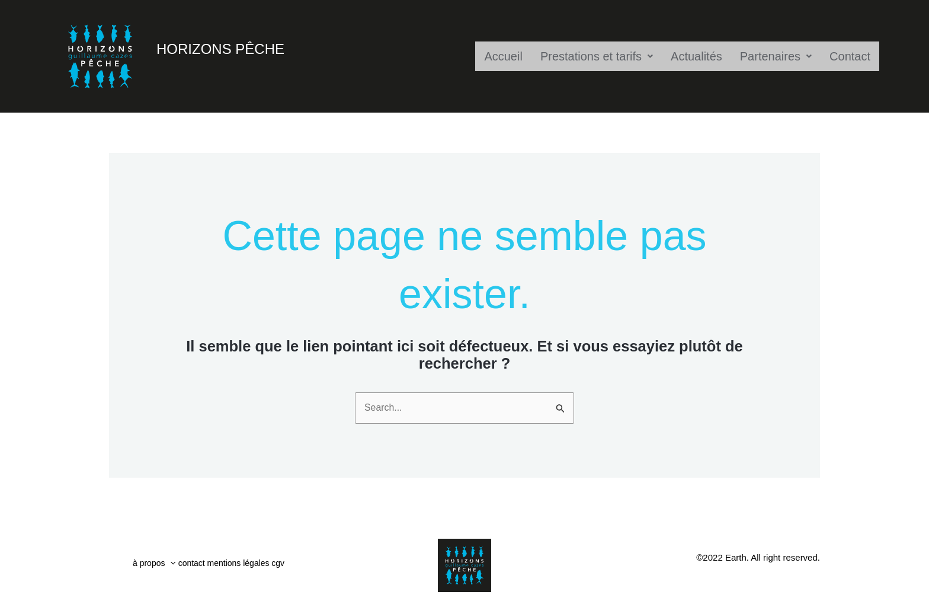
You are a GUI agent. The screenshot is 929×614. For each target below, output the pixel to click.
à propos (155, 566)
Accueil (503, 56)
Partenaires (776, 56)
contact (201, 566)
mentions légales (258, 566)
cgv (307, 566)
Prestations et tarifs (596, 56)
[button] (172, 566)
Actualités (696, 56)
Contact (849, 56)
